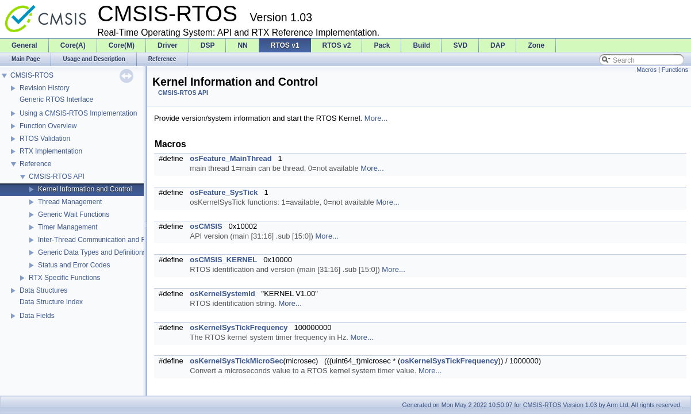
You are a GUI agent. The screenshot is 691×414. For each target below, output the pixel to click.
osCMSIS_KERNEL (223, 259)
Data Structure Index (51, 302)
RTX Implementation (51, 151)
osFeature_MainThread (230, 158)
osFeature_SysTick (224, 192)
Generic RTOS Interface (56, 99)
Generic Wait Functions (73, 214)
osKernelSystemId (222, 293)
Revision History (45, 88)
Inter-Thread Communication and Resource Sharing (117, 240)
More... (375, 118)
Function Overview (48, 126)
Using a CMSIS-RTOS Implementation (78, 113)
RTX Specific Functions (65, 278)
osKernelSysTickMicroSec (236, 360)
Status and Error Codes (74, 265)
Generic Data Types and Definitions (92, 252)
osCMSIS (206, 226)
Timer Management (68, 227)
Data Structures (43, 290)
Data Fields (37, 316)
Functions (675, 69)
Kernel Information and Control (85, 189)
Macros (646, 69)
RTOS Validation (45, 139)
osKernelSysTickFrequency (238, 327)
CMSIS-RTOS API (57, 176)
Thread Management (70, 202)
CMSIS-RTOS (31, 75)
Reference (35, 164)
